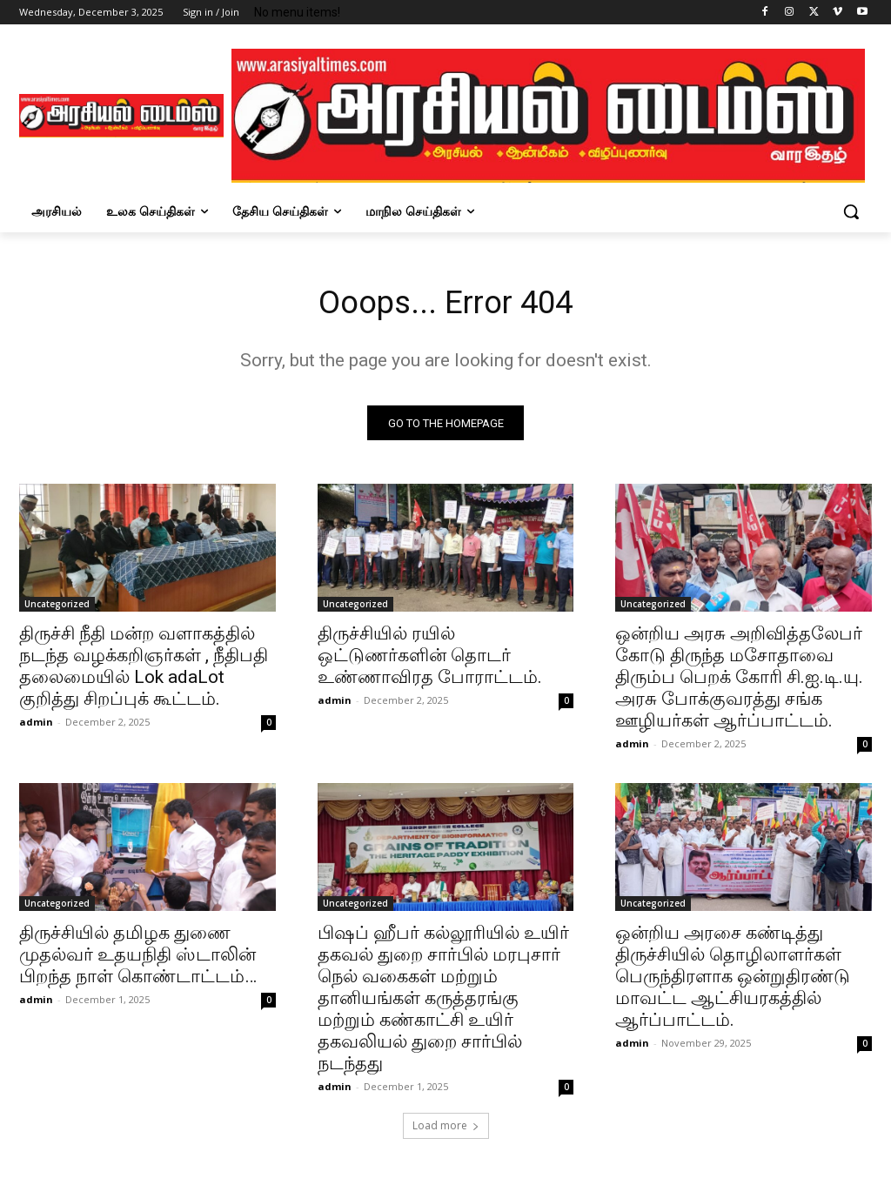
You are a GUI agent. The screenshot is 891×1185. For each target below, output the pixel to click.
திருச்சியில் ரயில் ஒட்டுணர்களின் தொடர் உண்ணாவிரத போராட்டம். (430, 660)
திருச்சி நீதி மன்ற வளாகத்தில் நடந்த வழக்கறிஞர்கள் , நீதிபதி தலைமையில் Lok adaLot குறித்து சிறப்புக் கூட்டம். (143, 671)
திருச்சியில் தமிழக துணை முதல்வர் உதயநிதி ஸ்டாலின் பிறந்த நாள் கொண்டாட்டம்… (138, 959)
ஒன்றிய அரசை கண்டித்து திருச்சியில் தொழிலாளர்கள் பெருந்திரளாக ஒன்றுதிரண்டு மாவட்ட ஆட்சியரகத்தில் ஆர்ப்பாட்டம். (732, 981)
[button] (851, 211)
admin (36, 726)
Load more (445, 1129)
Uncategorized (57, 609)
